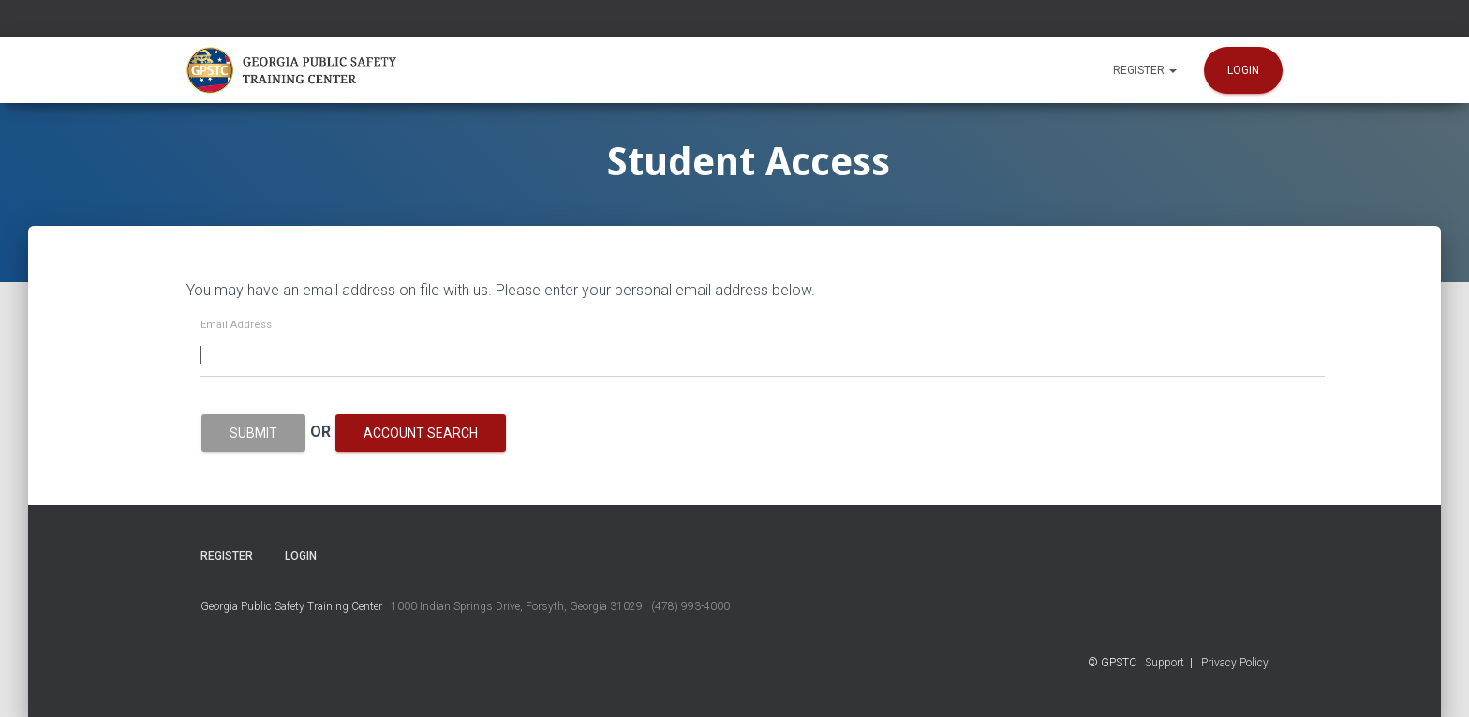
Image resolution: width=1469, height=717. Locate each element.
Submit (253, 433)
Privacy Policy (1235, 662)
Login (1243, 70)
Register (1145, 70)
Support (1164, 662)
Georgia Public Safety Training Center (291, 606)
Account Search (421, 433)
